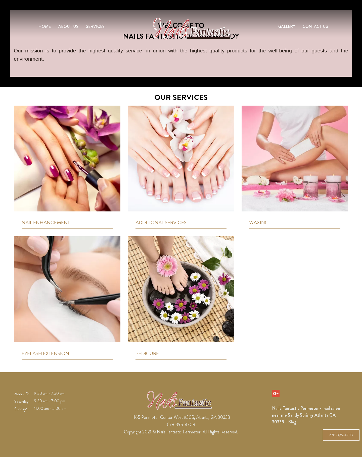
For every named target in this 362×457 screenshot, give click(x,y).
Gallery (286, 26)
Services (95, 26)
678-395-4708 (341, 434)
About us (68, 26)
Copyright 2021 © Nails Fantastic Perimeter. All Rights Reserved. (181, 432)
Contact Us (315, 26)
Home (44, 26)
